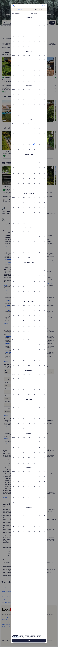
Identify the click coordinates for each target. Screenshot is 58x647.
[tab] (20, 9)
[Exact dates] (15, 636)
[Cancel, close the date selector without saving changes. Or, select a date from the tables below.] (13, 6)
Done (29, 640)
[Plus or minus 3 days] (33, 636)
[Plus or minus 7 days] (38, 636)
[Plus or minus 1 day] (21, 636)
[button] (23, 25)
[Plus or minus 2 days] (27, 636)
